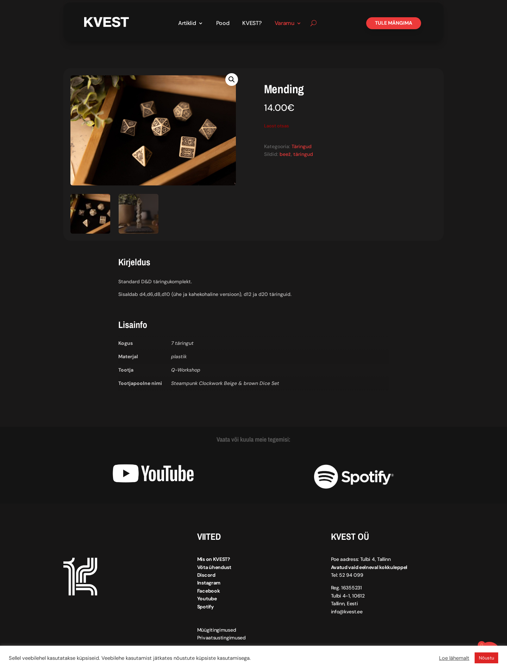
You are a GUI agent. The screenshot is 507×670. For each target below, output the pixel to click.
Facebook (208, 591)
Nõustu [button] (486, 658)
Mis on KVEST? (213, 559)
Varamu (284, 24)
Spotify (205, 606)
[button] (231, 79)
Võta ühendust (214, 567)
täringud (303, 154)
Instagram (208, 583)
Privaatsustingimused (221, 637)
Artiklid (187, 24)
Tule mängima (393, 23)
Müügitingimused (216, 630)
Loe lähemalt (454, 658)
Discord (206, 575)
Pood (223, 24)
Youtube (207, 598)
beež (285, 154)
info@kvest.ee (347, 611)
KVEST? (251, 24)
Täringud (302, 146)
